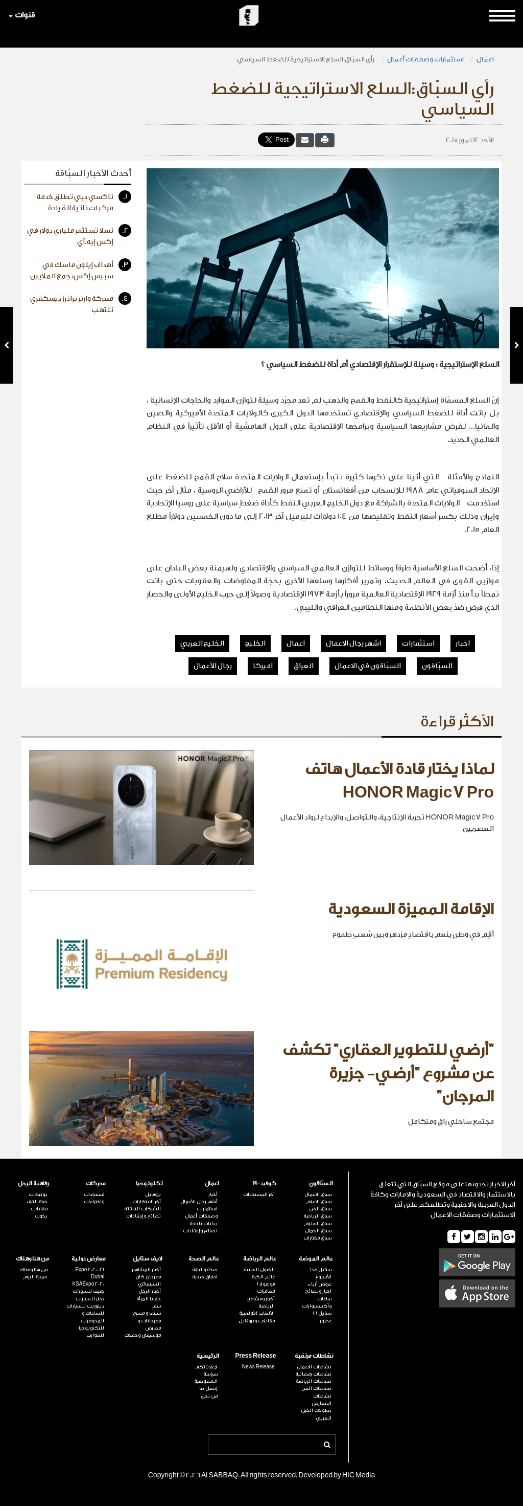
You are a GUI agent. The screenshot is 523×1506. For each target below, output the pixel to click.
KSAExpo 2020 (88, 1284)
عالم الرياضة (259, 1258)
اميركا (263, 666)
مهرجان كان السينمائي (148, 1280)
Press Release (255, 1356)
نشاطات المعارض (321, 1399)
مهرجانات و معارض (149, 1324)
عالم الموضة (316, 1258)
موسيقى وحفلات (142, 1335)
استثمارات (418, 643)
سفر (156, 1306)
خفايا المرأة (148, 1298)
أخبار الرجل (149, 1291)
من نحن (209, 1396)
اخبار (463, 643)
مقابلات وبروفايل (257, 1320)
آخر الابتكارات (146, 1201)
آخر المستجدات (259, 1194)
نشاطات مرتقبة (314, 1356)
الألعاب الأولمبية (257, 1313)
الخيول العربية (259, 1269)
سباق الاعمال (317, 1194)
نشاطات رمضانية (313, 1374)
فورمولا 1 (266, 1284)
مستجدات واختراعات (94, 1198)
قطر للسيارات (90, 1298)
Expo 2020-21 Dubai (89, 1273)
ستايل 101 (322, 1313)
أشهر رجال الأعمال (199, 1201)
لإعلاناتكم (206, 1366)
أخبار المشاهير (146, 1269)
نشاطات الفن (316, 1388)
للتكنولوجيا (91, 1328)
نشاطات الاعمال (314, 1366)
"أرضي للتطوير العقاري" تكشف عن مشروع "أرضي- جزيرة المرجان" (388, 1073)
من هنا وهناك (32, 1258)
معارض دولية (89, 1258)
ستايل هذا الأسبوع (320, 1273)
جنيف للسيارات (88, 1291)
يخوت (41, 1216)
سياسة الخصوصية (206, 1377)
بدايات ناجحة (203, 1223)
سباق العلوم (317, 1223)
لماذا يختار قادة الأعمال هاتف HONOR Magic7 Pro (399, 781)
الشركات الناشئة (142, 1208)
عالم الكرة (263, 1276)
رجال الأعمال (213, 666)
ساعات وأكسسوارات (316, 1302)
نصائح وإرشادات (200, 1230)
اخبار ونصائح (318, 1291)
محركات (96, 1183)
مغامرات (266, 1291)
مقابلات (39, 1208)
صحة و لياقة (205, 1269)
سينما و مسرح (147, 1313)
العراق (304, 666)
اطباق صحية (205, 1276)
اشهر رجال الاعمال (353, 643)
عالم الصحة (203, 1258)
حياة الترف (37, 1201)
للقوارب (95, 1335)
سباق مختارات (317, 1238)
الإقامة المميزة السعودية (411, 909)
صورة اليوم (35, 1276)
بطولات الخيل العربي (316, 1414)
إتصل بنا (208, 1388)
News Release (258, 1366)
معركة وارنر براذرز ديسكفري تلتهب (80, 303)
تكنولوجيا (149, 1183)
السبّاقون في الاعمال (368, 666)
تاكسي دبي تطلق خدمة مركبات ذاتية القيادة (84, 201)
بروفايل (153, 1194)
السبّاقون (437, 666)
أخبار (213, 1194)
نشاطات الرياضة (313, 1381)
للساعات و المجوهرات (92, 1317)
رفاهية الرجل (33, 1183)
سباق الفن (320, 1208)
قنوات (22, 15)
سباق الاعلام (318, 1201)
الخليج (255, 643)
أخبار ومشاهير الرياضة (261, 1302)
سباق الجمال (318, 1230)
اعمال (485, 59)
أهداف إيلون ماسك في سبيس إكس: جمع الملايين (80, 269)
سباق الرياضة (317, 1216)
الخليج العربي (202, 643)
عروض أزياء (319, 1284)
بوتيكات (38, 1194)
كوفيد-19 (264, 1183)
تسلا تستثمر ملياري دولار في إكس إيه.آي (79, 235)
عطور (325, 1320)
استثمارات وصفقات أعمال (425, 59)
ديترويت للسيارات (85, 1306)
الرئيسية (208, 1356)
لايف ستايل (147, 1258)
